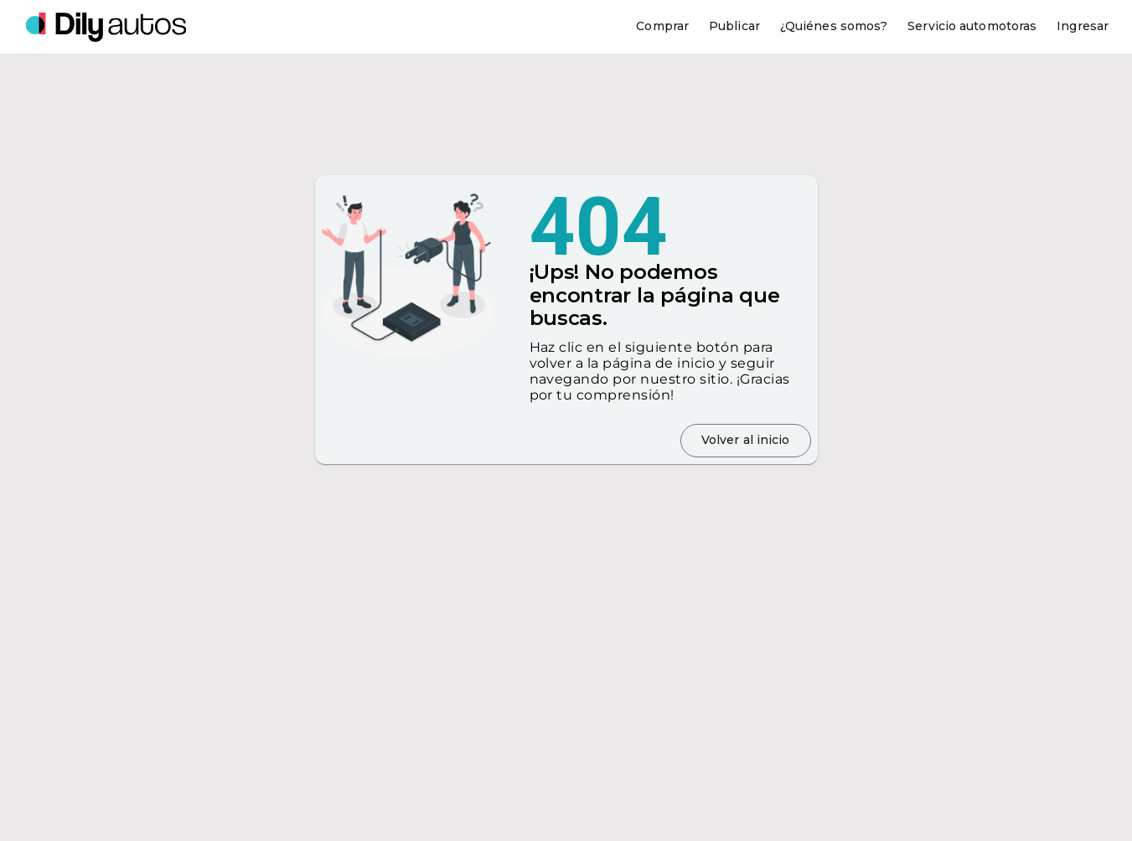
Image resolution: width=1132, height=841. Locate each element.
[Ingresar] (1083, 27)
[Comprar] (662, 27)
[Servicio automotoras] (972, 27)
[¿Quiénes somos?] (833, 27)
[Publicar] (734, 27)
